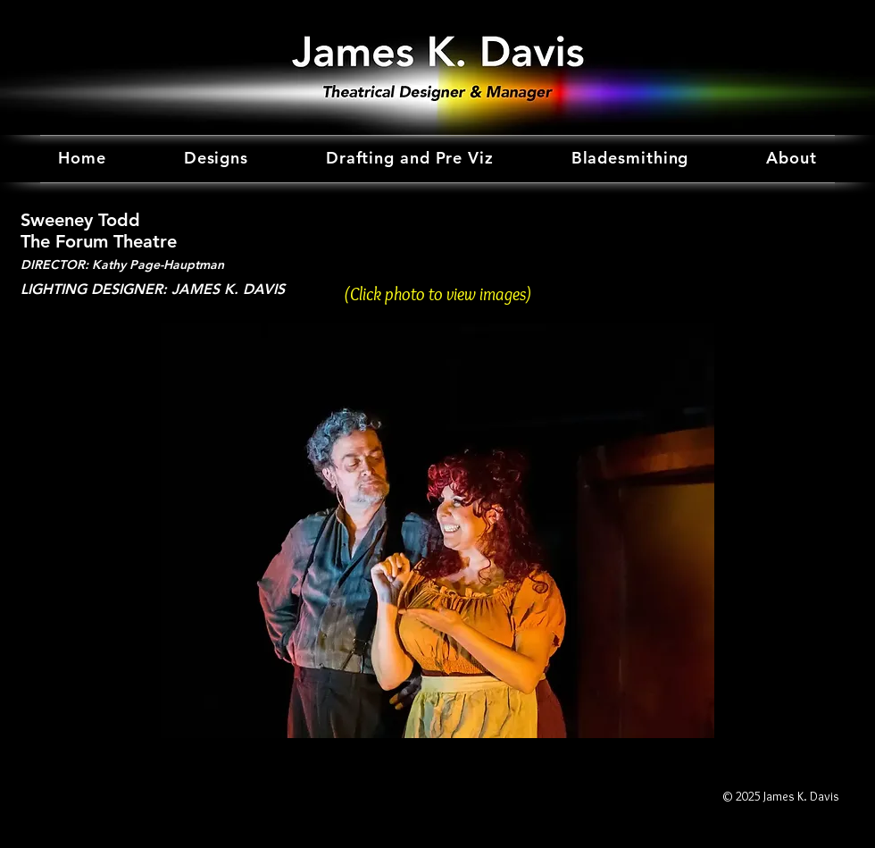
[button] (437, 530)
